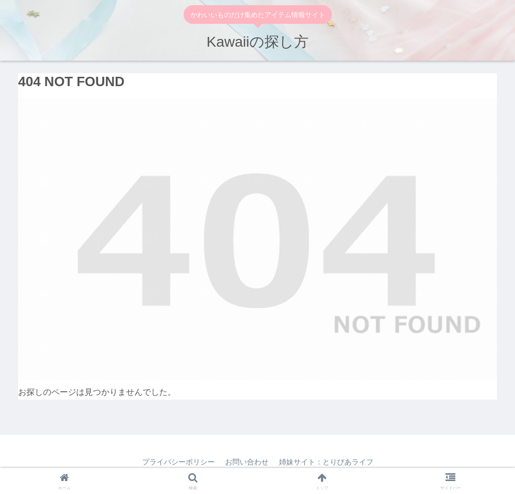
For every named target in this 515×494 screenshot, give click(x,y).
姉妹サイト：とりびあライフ (326, 462)
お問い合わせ (247, 462)
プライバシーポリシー (178, 462)
